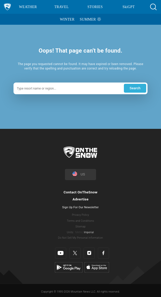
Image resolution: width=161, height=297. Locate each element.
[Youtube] (60, 253)
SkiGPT (129, 7)
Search (135, 88)
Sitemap (80, 226)
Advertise (80, 199)
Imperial (89, 232)
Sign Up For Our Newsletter (80, 207)
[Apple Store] (96, 267)
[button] (153, 7)
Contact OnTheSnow (81, 192)
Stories (95, 7)
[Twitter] (75, 253)
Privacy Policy (80, 214)
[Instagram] (89, 253)
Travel (61, 7)
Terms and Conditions (80, 220)
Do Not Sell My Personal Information (80, 237)
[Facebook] (103, 253)
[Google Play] (69, 267)
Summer (88, 19)
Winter (67, 19)
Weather (28, 7)
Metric (79, 232)
